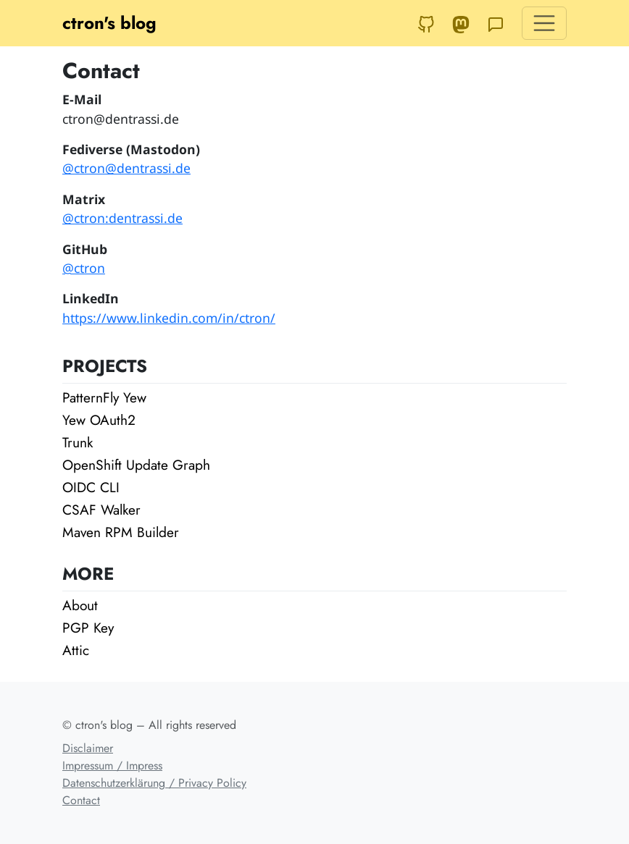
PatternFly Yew (104, 397)
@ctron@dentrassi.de (126, 168)
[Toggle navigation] (544, 23)
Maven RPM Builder (120, 532)
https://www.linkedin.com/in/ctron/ (168, 317)
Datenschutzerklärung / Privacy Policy (154, 783)
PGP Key (88, 627)
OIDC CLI (91, 487)
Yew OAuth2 (99, 420)
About (80, 605)
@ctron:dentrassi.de (122, 218)
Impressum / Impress (112, 765)
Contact (81, 800)
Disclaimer (87, 748)
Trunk (77, 442)
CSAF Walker (101, 509)
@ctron (83, 268)
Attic (75, 650)
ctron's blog (109, 22)
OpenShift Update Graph (136, 465)
